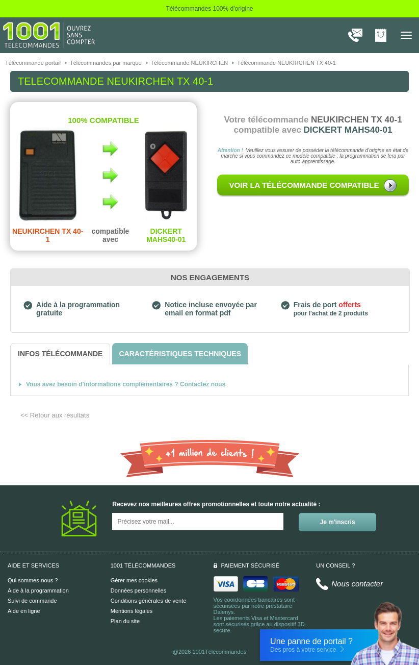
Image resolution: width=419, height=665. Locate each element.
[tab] (60, 354)
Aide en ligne (24, 611)
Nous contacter (357, 583)
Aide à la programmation (38, 590)
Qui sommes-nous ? (33, 580)
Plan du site (125, 621)
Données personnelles (138, 590)
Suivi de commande (32, 601)
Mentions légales (132, 611)
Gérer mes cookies (134, 580)
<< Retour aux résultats (54, 415)
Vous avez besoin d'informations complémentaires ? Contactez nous (125, 384)
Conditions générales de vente (149, 601)
